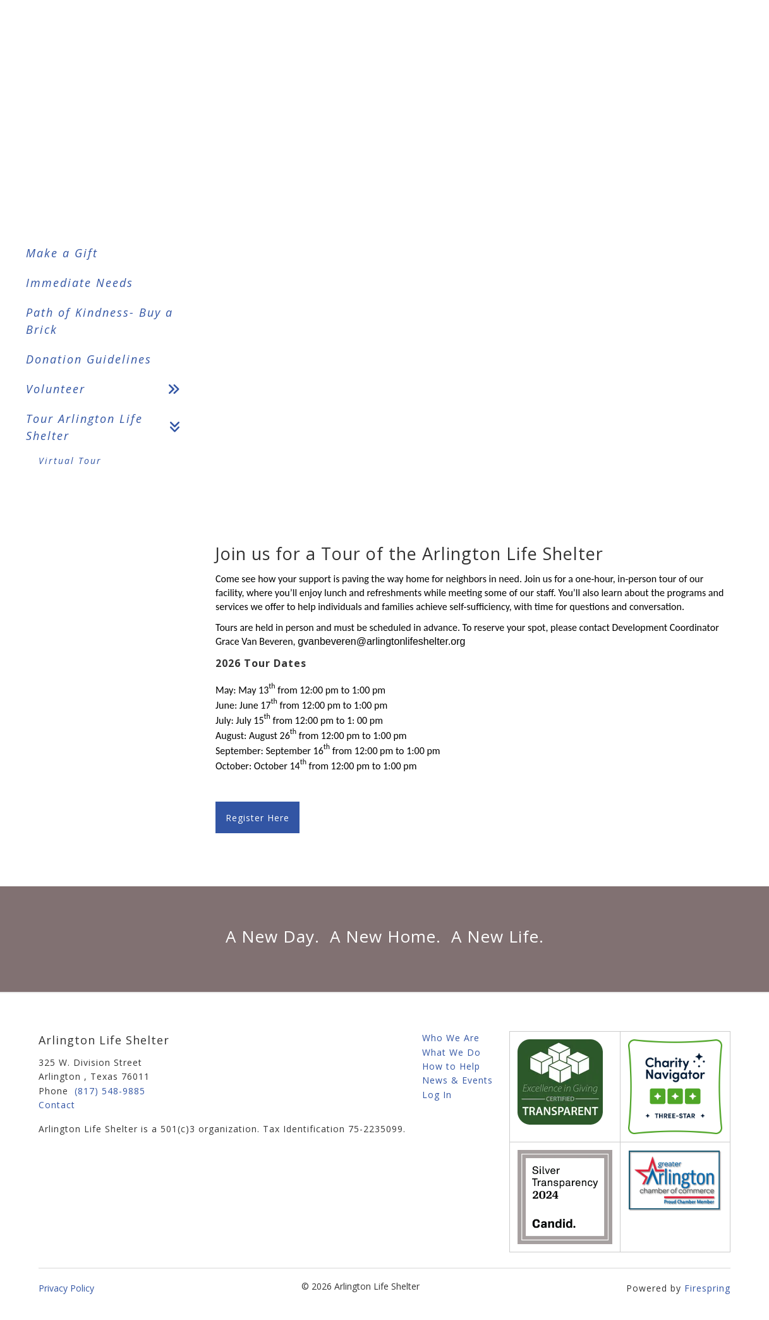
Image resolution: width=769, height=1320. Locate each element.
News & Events (457, 1080)
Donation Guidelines (89, 359)
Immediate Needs (79, 282)
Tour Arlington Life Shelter (108, 427)
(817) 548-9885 (110, 1091)
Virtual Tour (70, 461)
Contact (57, 1105)
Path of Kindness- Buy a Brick (99, 321)
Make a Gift (62, 252)
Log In (437, 1095)
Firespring (707, 1288)
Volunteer (108, 389)
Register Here (257, 818)
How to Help (451, 1066)
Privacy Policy (66, 1288)
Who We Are (451, 1038)
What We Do (451, 1052)
